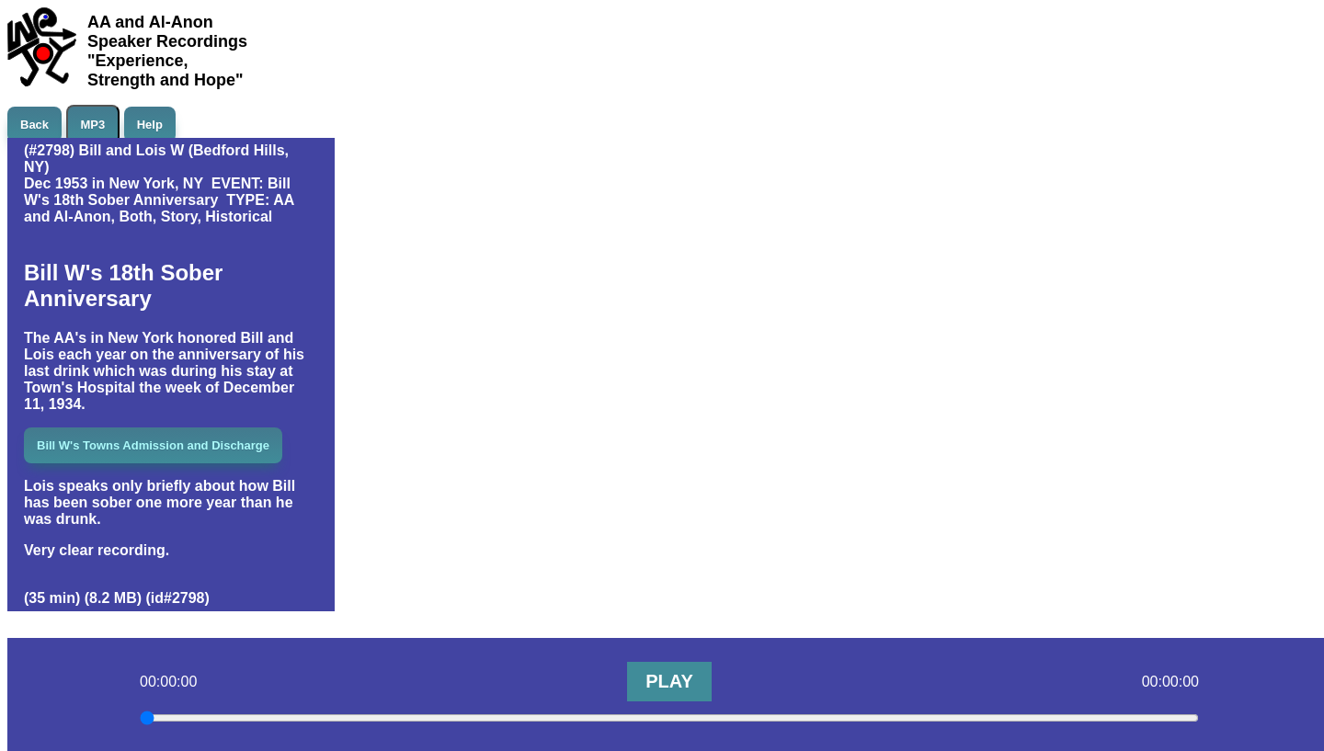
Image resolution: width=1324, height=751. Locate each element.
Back (34, 124)
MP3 (93, 124)
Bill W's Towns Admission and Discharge (153, 445)
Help (150, 124)
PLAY (669, 681)
